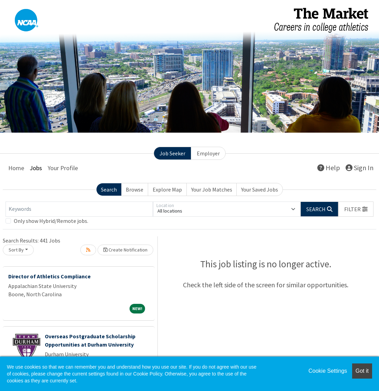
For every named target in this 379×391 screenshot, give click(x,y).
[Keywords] (79, 209)
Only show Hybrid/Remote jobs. (51, 220)
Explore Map (167, 189)
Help (328, 167)
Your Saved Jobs (259, 189)
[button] (355, 209)
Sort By (16, 250)
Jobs (36, 168)
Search (109, 189)
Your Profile (63, 168)
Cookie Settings (327, 371)
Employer (208, 153)
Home (16, 168)
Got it (362, 371)
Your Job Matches (211, 189)
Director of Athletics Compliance (49, 276)
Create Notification (125, 250)
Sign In (359, 167)
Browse (134, 189)
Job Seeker (172, 153)
